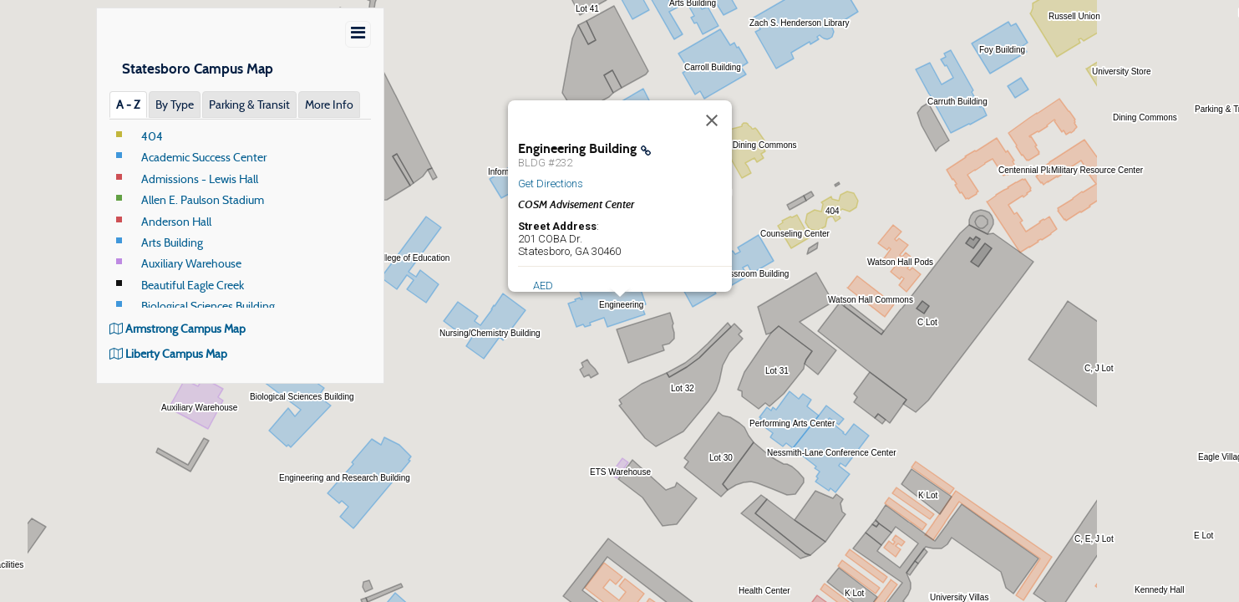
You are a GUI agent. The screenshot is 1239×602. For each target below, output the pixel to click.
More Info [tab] (329, 104)
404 (152, 136)
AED (543, 285)
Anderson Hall (176, 221)
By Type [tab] (174, 104)
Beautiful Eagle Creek (192, 285)
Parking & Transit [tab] (249, 104)
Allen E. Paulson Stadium (202, 199)
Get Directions (550, 183)
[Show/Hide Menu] (358, 34)
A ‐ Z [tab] (128, 104)
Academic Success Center (204, 157)
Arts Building (172, 242)
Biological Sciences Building (208, 306)
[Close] (712, 120)
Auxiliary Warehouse (191, 263)
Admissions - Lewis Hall (199, 178)
